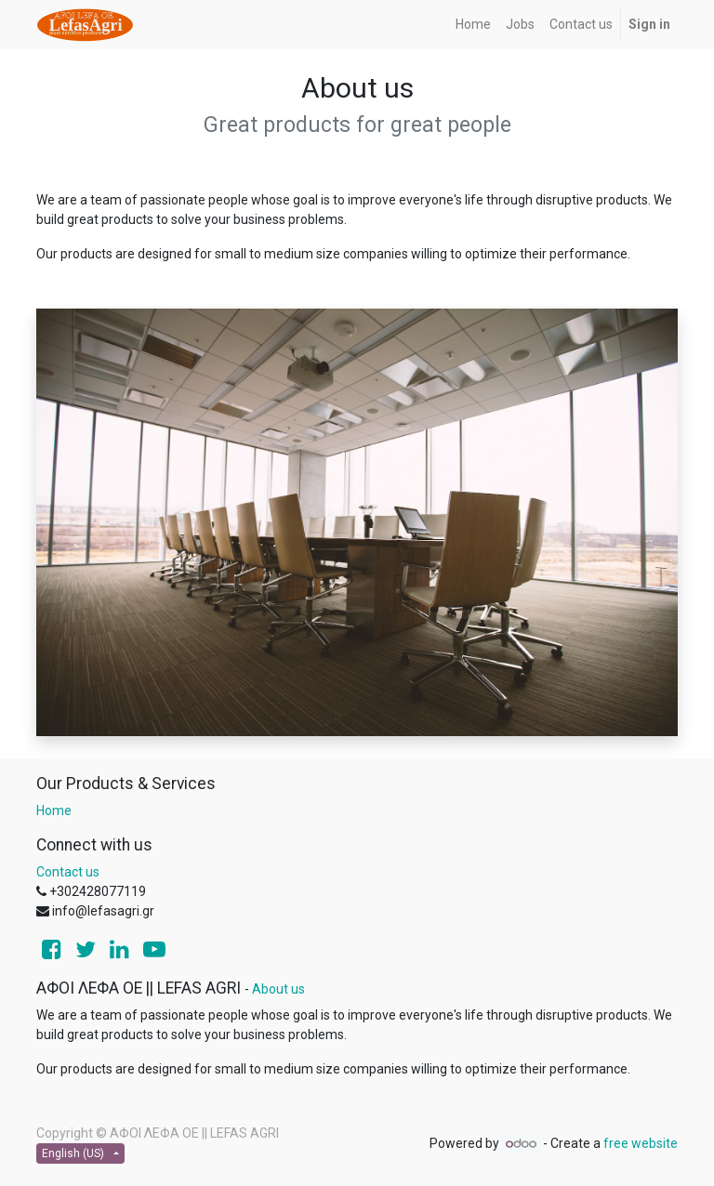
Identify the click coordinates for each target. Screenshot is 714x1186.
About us (278, 989)
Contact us (67, 871)
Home (54, 810)
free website (640, 1143)
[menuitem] (473, 24)
